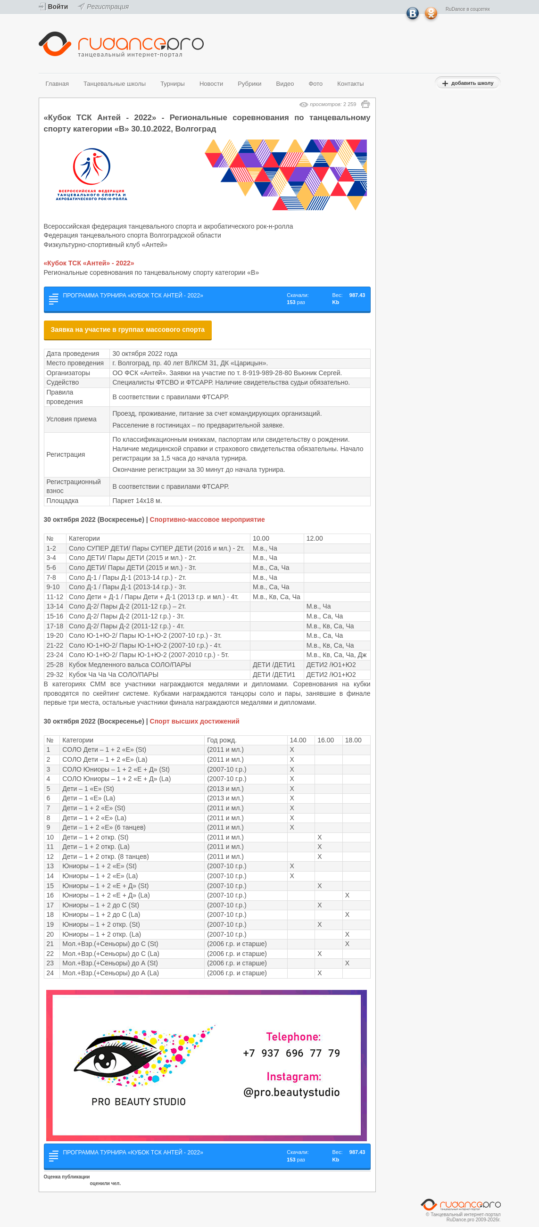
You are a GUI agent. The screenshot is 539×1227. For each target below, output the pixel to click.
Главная (57, 83)
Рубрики (249, 83)
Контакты (350, 83)
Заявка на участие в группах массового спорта (128, 329)
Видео (285, 83)
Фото (315, 83)
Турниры (172, 83)
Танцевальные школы (114, 83)
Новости (211, 83)
